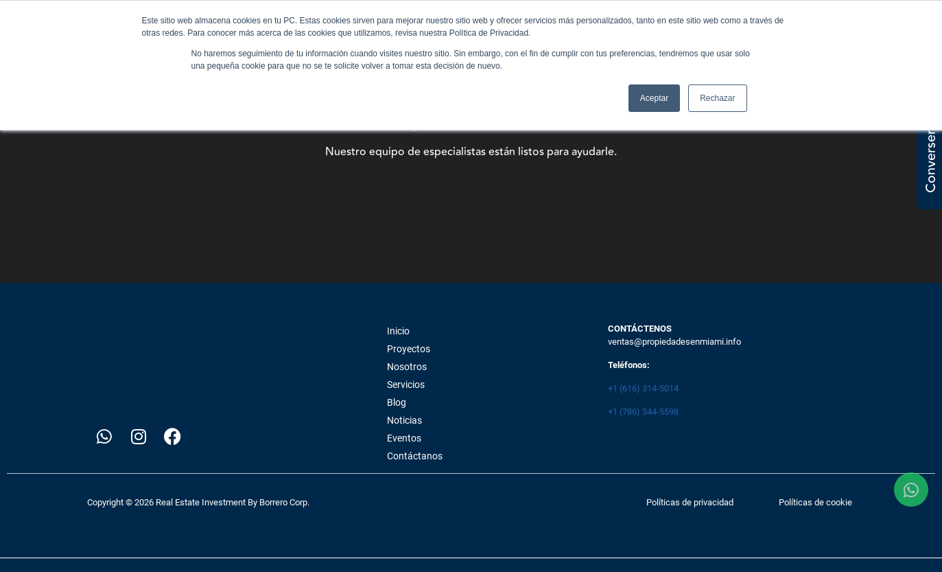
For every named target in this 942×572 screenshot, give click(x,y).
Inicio (398, 330)
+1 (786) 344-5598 (643, 412)
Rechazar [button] (717, 98)
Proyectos (408, 348)
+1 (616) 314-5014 (643, 388)
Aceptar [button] (654, 98)
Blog (396, 402)
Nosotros (407, 366)
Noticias (404, 420)
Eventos (404, 438)
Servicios (406, 384)
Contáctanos (415, 455)
